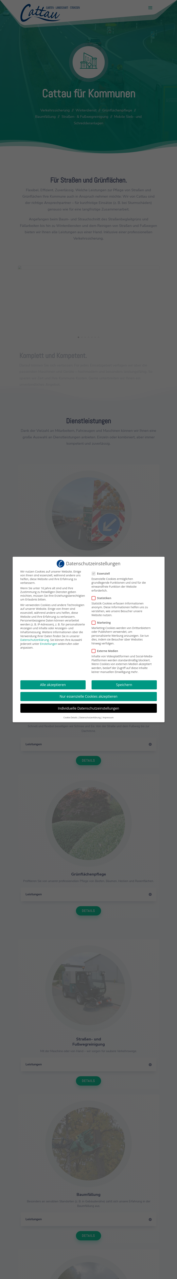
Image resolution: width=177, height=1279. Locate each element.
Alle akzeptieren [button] (53, 683)
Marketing (103, 621)
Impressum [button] (108, 716)
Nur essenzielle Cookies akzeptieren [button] (88, 695)
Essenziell (102, 572)
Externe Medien (106, 650)
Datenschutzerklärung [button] (90, 716)
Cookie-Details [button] (70, 716)
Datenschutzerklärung (34, 638)
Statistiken (103, 597)
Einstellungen (48, 642)
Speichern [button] (124, 683)
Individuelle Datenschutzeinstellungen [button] (88, 706)
